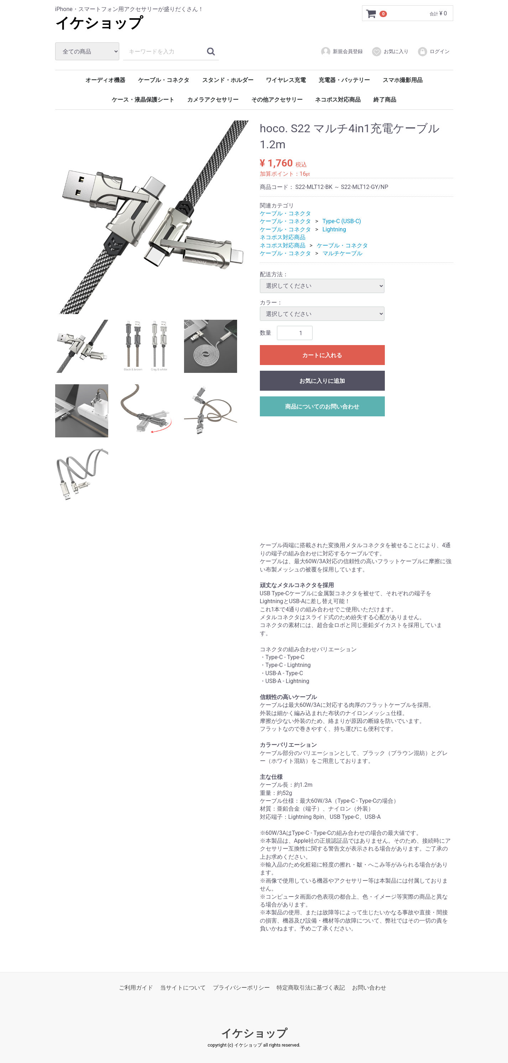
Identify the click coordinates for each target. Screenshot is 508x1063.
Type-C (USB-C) (342, 221)
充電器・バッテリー (344, 80)
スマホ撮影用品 (403, 80)
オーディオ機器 (105, 80)
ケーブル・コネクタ (163, 80)
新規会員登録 (341, 51)
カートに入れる (322, 355)
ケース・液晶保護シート (143, 99)
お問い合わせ (369, 987)
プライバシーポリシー (241, 987)
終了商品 (384, 99)
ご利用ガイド (136, 987)
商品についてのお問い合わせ (322, 406)
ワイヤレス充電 (286, 80)
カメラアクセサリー (213, 99)
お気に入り (390, 51)
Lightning (334, 229)
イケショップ (99, 23)
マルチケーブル (342, 253)
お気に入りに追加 (322, 381)
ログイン (433, 51)
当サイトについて (183, 987)
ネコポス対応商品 (338, 99)
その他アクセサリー (277, 99)
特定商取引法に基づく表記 (311, 987)
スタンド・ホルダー (227, 80)
